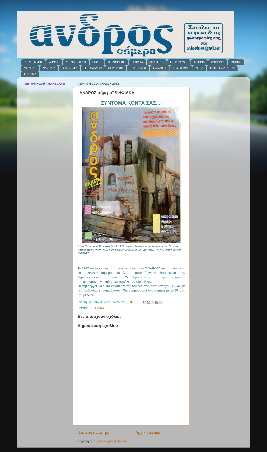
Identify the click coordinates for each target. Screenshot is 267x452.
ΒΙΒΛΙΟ (97, 62)
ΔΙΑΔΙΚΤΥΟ (156, 62)
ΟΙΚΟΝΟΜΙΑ (70, 68)
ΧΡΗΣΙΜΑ (30, 74)
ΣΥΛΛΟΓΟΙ (160, 68)
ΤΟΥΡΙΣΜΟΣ (181, 68)
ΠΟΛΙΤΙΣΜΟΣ (137, 68)
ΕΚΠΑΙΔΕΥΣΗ (179, 62)
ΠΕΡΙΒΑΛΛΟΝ (93, 68)
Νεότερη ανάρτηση (94, 432)
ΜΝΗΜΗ (236, 62)
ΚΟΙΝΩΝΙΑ (217, 62)
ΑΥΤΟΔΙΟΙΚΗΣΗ (76, 62)
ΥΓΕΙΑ (199, 68)
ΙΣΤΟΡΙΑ (199, 62)
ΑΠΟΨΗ (54, 62)
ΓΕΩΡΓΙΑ (137, 62)
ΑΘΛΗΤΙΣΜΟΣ (34, 62)
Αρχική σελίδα (147, 432)
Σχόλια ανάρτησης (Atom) (110, 441)
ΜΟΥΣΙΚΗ (30, 68)
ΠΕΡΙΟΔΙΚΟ (115, 68)
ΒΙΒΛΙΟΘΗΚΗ (116, 62)
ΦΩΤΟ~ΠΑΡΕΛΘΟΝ (222, 68)
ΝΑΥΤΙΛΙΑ (49, 68)
